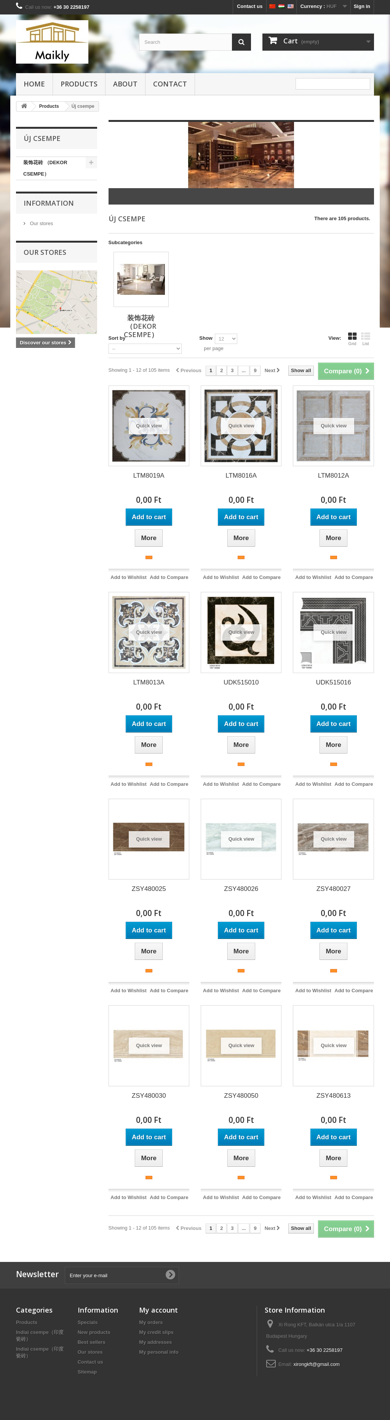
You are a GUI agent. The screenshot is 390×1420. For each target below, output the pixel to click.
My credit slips (156, 1332)
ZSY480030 (149, 1095)
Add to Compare (169, 577)
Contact (170, 83)
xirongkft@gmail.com (316, 1364)
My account (158, 1309)
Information (49, 203)
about (125, 83)
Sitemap (87, 1372)
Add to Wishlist (128, 577)
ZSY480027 (333, 888)
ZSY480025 (149, 888)
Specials (88, 1322)
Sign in (362, 6)
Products (79, 83)
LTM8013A (149, 682)
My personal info (158, 1352)
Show (206, 338)
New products (94, 1332)
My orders (151, 1322)
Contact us (249, 6)
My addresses (155, 1342)
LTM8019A (149, 475)
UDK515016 (333, 682)
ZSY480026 (241, 888)
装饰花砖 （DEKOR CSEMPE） (45, 168)
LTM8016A (241, 475)
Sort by (117, 338)
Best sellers (91, 1342)
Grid (352, 339)
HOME (34, 83)
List (365, 339)
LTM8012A (333, 475)
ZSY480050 (241, 1095)
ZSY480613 (333, 1095)
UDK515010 (241, 682)
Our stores (41, 223)
